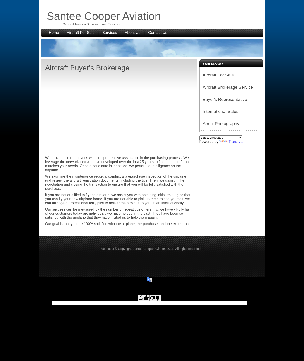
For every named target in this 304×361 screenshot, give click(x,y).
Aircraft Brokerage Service (228, 87)
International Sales (220, 111)
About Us (133, 33)
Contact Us (157, 33)
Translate (231, 142)
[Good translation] (143, 298)
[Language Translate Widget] (220, 137)
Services (109, 33)
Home (54, 33)
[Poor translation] (155, 298)
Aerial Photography (221, 123)
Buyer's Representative (225, 99)
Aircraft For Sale (81, 33)
